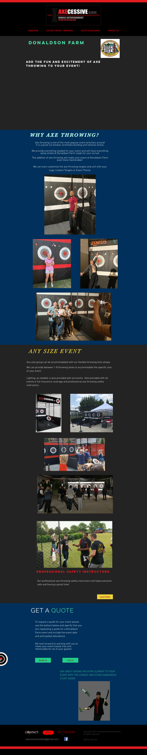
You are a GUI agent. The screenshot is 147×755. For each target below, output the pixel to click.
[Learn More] (105, 596)
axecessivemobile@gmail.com (41, 739)
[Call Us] (70, 660)
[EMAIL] (48, 733)
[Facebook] (66, 739)
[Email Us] (43, 660)
